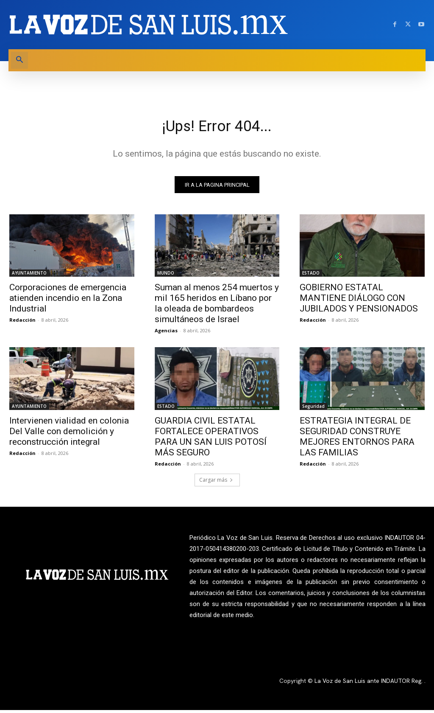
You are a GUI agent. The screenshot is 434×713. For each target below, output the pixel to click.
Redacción (22, 323)
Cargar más (216, 482)
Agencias (166, 333)
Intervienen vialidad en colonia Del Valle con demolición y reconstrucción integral (69, 434)
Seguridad (313, 409)
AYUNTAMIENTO (29, 276)
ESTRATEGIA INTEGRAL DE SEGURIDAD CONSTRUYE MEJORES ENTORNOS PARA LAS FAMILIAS (357, 439)
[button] (19, 60)
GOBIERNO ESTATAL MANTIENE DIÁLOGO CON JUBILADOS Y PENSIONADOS (359, 301)
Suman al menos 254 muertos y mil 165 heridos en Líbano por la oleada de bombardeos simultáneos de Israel (217, 306)
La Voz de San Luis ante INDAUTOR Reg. (369, 684)
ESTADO (311, 276)
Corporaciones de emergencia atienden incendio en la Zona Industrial (67, 301)
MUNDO (165, 276)
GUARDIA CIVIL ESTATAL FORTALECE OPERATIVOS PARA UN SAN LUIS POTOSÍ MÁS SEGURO (211, 439)
